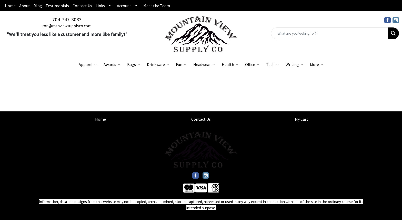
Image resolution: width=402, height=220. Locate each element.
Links (100, 5)
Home (10, 5)
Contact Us (82, 5)
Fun (181, 64)
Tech (272, 64)
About (24, 5)
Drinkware (158, 64)
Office (252, 64)
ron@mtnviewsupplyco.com (67, 25)
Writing (294, 64)
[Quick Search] (329, 33)
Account (124, 5)
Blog (38, 5)
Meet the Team (156, 5)
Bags (133, 64)
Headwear (204, 64)
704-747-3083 (67, 19)
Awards (112, 64)
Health (230, 64)
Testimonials (57, 5)
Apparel (88, 64)
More (316, 64)
